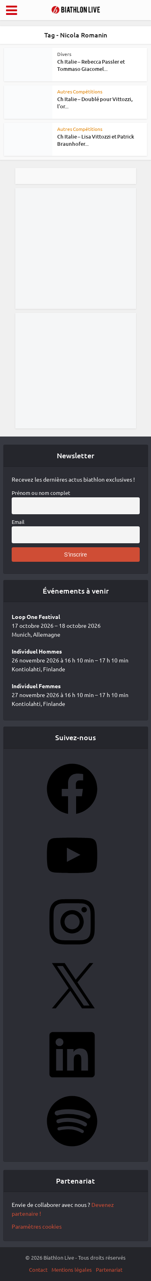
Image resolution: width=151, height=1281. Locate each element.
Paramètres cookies (37, 1226)
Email (18, 521)
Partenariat (109, 1269)
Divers (64, 54)
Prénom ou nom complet (41, 492)
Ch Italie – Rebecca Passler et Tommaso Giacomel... (91, 65)
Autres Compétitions (79, 91)
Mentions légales (72, 1269)
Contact (38, 1269)
